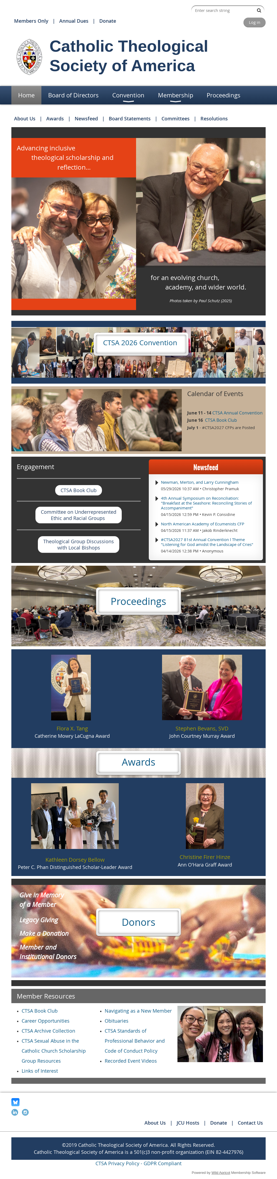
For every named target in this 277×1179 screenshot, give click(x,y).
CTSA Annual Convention (237, 413)
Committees (175, 118)
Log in (254, 22)
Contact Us (250, 1122)
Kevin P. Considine (218, 514)
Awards (55, 118)
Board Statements (130, 118)
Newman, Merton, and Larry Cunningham (200, 482)
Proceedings (138, 601)
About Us (24, 118)
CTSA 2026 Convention (141, 342)
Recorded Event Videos (131, 1061)
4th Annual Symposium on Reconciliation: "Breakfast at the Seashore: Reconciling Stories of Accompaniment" (206, 503)
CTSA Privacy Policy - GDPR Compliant (138, 1163)
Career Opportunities (46, 1020)
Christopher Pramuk (220, 488)
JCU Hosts (188, 1122)
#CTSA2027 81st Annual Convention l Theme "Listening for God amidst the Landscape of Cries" (207, 542)
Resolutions (214, 118)
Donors (138, 921)
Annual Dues (73, 21)
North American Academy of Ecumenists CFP (202, 523)
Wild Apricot (221, 1173)
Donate (107, 21)
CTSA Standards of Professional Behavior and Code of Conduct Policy (135, 1040)
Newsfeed (86, 118)
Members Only (31, 21)
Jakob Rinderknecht (220, 530)
